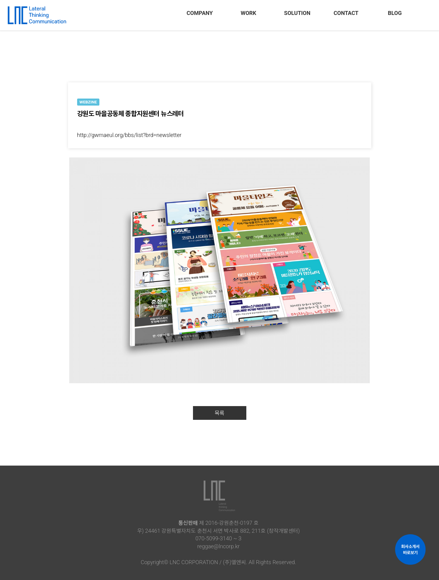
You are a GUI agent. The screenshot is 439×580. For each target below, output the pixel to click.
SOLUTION (297, 13)
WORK (248, 13)
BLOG (395, 13)
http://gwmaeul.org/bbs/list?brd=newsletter (129, 135)
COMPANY (200, 13)
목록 (219, 413)
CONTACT (346, 13)
